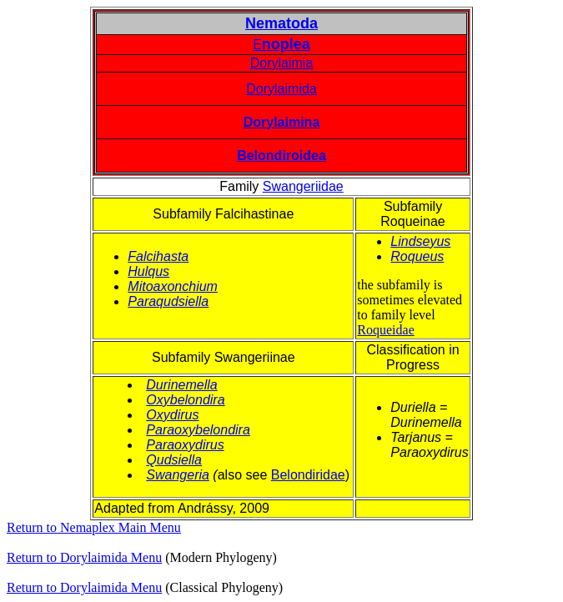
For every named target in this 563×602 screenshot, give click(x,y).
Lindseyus (420, 241)
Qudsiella (174, 460)
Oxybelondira (185, 400)
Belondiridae (308, 475)
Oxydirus (172, 415)
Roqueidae (385, 330)
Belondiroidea (281, 155)
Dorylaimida (281, 89)
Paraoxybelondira (198, 430)
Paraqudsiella (168, 301)
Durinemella (181, 385)
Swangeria (177, 475)
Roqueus (417, 256)
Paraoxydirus (185, 445)
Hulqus (148, 271)
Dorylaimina (282, 122)
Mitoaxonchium (173, 286)
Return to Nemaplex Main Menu (94, 527)
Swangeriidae (303, 186)
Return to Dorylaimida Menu (84, 557)
